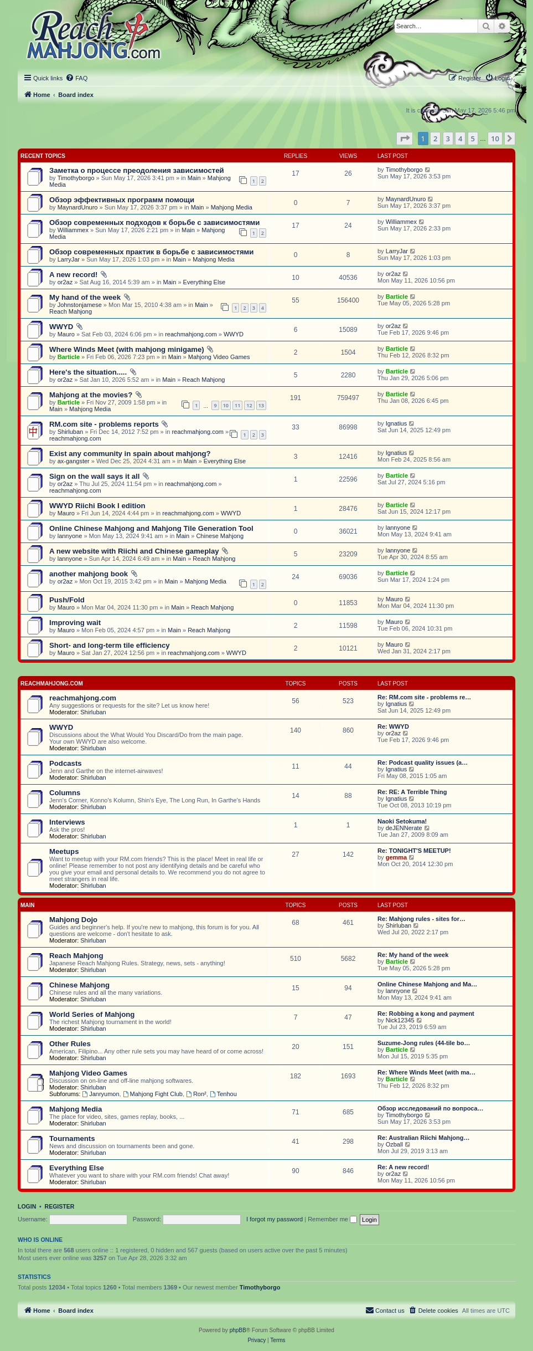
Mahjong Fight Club (153, 1094)
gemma (396, 857)
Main (194, 178)
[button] (404, 138)
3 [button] (448, 139)
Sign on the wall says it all (94, 476)
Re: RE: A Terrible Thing (412, 792)
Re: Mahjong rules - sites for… (421, 918)
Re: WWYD (393, 726)
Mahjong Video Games (219, 357)
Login (27, 1206)
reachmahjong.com (191, 334)
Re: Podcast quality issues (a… (422, 762)
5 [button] (473, 139)
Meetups (64, 851)
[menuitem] (76, 78)
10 (226, 405)
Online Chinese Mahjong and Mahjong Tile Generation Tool (151, 528)
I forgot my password (274, 1219)
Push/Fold (67, 600)
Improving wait (75, 622)
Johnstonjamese (80, 304)
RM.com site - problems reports (104, 424)
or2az (65, 282)
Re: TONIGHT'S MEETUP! (414, 850)
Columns (64, 793)
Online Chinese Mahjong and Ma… (427, 984)
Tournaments (72, 1138)
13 (261, 405)
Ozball (394, 1144)
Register (60, 1206)
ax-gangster (74, 461)
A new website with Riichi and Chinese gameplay (134, 551)
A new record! (73, 274)
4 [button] (460, 139)
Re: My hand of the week (412, 954)
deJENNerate (404, 828)
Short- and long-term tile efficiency (109, 645)
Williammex (73, 230)
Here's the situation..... (88, 372)
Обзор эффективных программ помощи (121, 200)
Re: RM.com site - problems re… (424, 697)
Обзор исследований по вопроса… (430, 1108)
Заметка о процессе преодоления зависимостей (136, 170)
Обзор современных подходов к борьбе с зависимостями (154, 222)
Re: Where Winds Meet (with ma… (426, 1072)
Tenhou (223, 1094)
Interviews (67, 822)
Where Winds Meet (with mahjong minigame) (126, 349)
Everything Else (204, 282)
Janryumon (100, 1094)
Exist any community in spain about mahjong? (130, 453)
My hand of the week (85, 297)
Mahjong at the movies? (90, 395)
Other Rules (70, 1044)
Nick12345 (400, 1020)
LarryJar (69, 259)
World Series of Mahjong (91, 1014)
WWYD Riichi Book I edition (97, 505)
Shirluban (70, 431)
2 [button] (435, 139)
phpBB (238, 1330)
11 (237, 405)
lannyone (70, 536)
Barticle (397, 296)
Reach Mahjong (70, 311)
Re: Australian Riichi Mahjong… (423, 1137)
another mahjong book (88, 574)
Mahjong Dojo (73, 919)
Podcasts (65, 763)
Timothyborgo (76, 178)
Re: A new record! (403, 1167)
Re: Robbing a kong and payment (425, 1013)
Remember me (332, 1219)
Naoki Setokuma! (402, 821)
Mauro (66, 334)
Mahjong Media (231, 207)
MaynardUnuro (78, 207)
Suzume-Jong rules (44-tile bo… (423, 1043)
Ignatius (396, 423)
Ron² (196, 1094)
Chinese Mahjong (220, 536)
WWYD (61, 327)
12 (249, 405)
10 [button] (495, 139)
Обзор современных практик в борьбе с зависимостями (151, 252)
